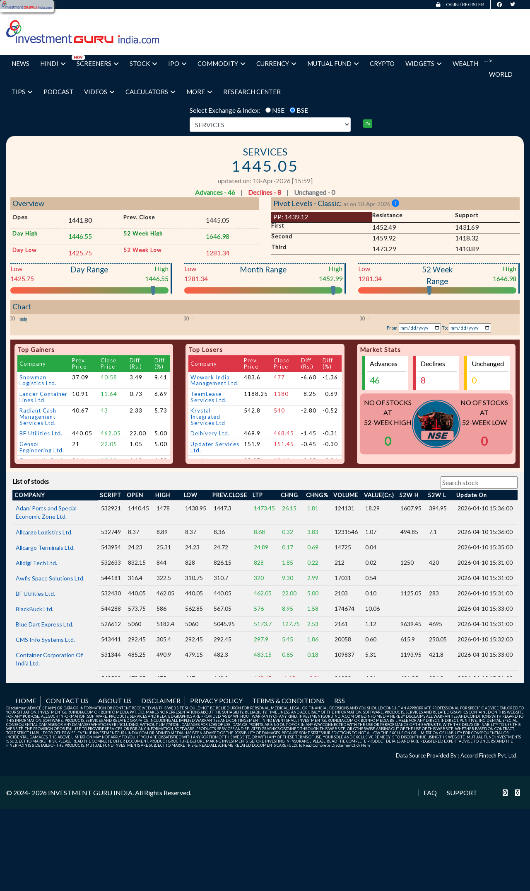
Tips (22, 91)
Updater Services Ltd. (214, 518)
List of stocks (30, 553)
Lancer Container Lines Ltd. (43, 468)
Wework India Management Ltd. (214, 451)
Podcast (58, 91)
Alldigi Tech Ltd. (36, 634)
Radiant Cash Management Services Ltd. (37, 488)
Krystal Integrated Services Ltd (207, 488)
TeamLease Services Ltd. (208, 468)
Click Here (361, 816)
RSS (339, 772)
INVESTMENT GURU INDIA (90, 864)
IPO (177, 63)
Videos (99, 91)
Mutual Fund (333, 63)
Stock (143, 63)
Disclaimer (161, 772)
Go (368, 123)
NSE (278, 110)
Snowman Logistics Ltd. (38, 451)
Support (462, 864)
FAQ (430, 864)
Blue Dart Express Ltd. (44, 695)
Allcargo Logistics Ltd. (44, 603)
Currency (276, 63)
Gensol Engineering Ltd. (41, 518)
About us (115, 772)
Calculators (150, 91)
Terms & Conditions (288, 772)
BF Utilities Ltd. (41, 505)
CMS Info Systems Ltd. (45, 710)
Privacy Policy (216, 772)
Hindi (53, 63)
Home (25, 772)
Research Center (252, 91)
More (199, 91)
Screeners (98, 63)
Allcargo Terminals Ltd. (45, 618)
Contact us (67, 772)
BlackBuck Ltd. (34, 680)
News (20, 63)
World (501, 74)
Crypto (382, 63)
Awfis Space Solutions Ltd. (50, 649)
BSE (302, 110)
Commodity (222, 63)
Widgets (423, 63)
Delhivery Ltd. (210, 505)
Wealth (465, 63)
